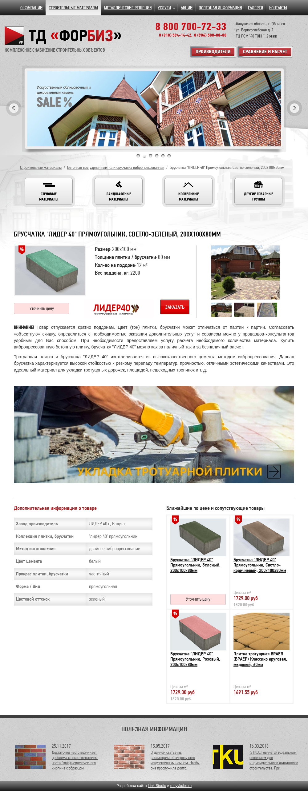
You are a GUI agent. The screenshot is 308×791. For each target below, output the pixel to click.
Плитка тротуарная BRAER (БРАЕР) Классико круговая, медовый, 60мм (260, 659)
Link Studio (157, 786)
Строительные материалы (41, 167)
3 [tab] (150, 156)
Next (294, 108)
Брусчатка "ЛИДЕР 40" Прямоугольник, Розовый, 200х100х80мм (195, 659)
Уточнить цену (42, 308)
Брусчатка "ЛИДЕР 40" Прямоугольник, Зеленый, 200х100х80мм (195, 565)
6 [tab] (169, 156)
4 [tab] (157, 156)
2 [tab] (144, 156)
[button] (49, 191)
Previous (14, 108)
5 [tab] (163, 156)
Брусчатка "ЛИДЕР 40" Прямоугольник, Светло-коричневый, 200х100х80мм (259, 565)
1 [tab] (138, 156)
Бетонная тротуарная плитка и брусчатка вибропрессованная (115, 167)
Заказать (174, 307)
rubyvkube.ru (181, 786)
